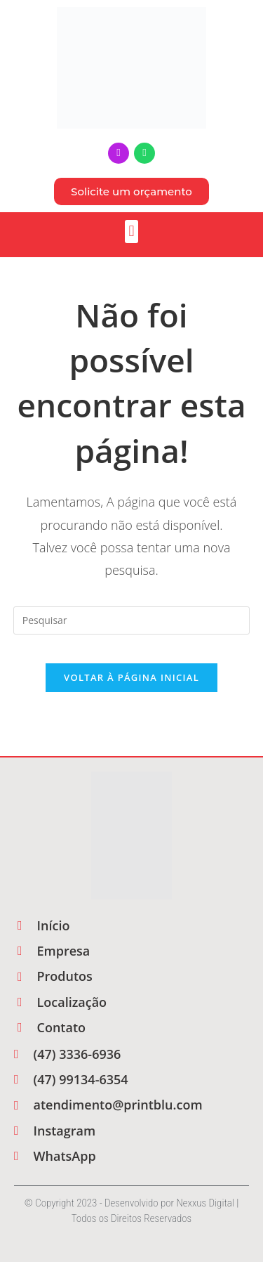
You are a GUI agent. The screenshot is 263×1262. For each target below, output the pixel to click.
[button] (131, 231)
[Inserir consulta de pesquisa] (131, 620)
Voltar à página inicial (131, 677)
